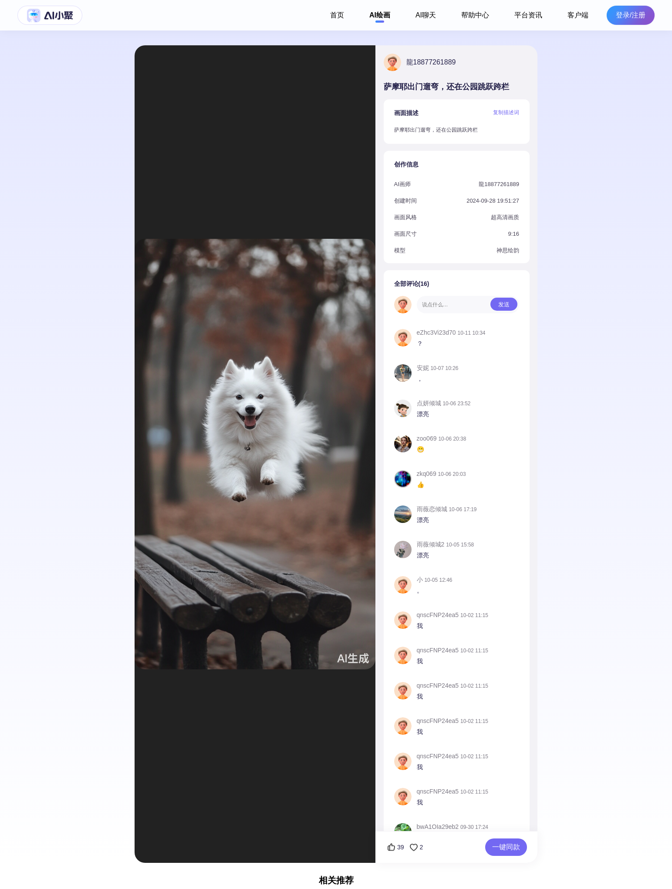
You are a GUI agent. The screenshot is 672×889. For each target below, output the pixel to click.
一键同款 (506, 847)
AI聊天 (425, 15)
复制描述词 (506, 112)
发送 (504, 304)
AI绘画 (379, 15)
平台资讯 (528, 15)
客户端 (577, 15)
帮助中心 (475, 15)
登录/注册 (631, 15)
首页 (337, 15)
